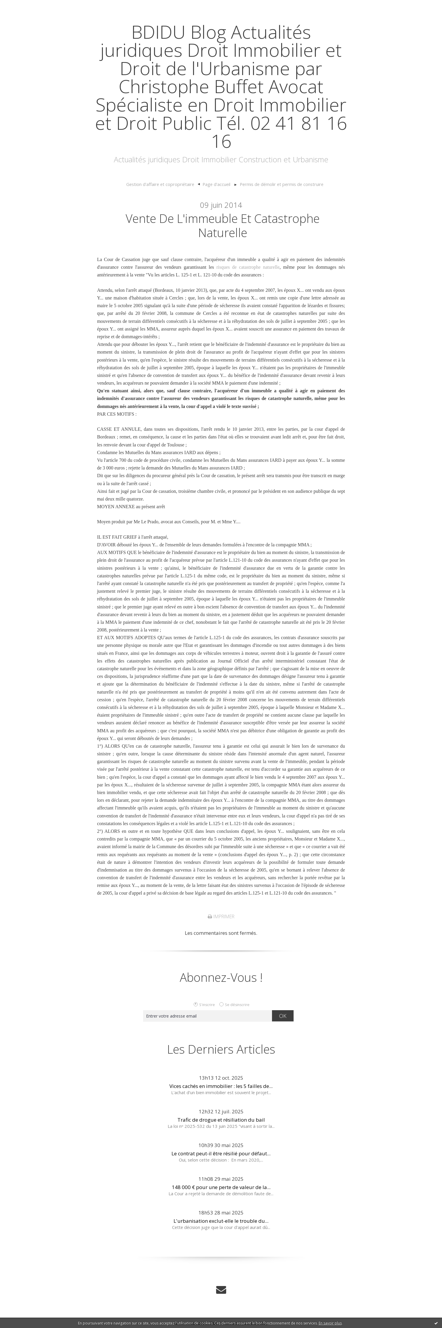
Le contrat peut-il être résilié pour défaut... (221, 1153)
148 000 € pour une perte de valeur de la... (221, 1187)
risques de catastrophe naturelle (248, 267)
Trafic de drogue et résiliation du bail (221, 1119)
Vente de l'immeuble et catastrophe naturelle (223, 225)
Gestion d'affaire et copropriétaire (160, 184)
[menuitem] (163, 184)
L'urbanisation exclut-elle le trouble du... (221, 1220)
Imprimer (221, 916)
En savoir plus (330, 1323)
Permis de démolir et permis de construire (281, 184)
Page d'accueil (216, 184)
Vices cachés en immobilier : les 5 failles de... (221, 1086)
